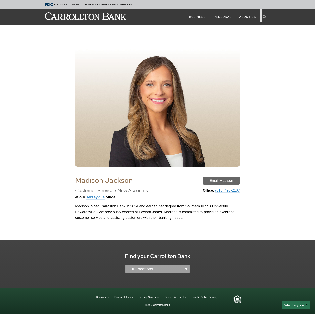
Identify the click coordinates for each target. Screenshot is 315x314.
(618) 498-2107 (227, 190)
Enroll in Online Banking (204, 297)
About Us (247, 16)
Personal (222, 16)
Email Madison (221, 181)
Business (197, 16)
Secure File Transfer (175, 297)
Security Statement (149, 297)
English (288, 304)
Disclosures (102, 297)
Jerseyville (95, 197)
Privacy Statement (123, 297)
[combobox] (296, 305)
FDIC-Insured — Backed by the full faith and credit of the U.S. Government (89, 4)
